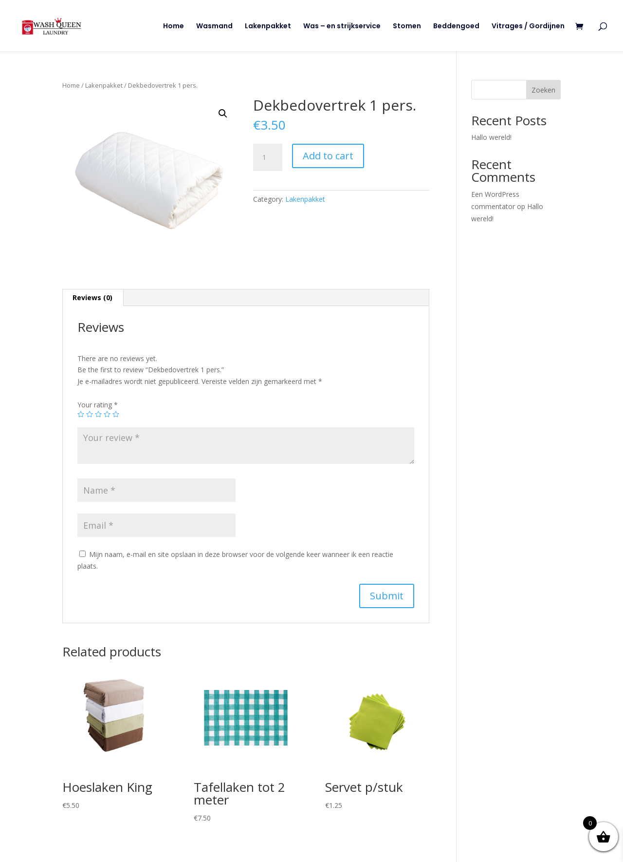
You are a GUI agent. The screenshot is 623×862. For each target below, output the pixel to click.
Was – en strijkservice (342, 26)
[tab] (93, 297)
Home (173, 26)
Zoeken (543, 90)
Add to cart (328, 155)
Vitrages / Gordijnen (528, 26)
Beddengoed (456, 26)
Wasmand (214, 26)
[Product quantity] (267, 157)
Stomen (407, 26)
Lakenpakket (268, 26)
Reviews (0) (92, 297)
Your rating (97, 404)
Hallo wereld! (491, 137)
